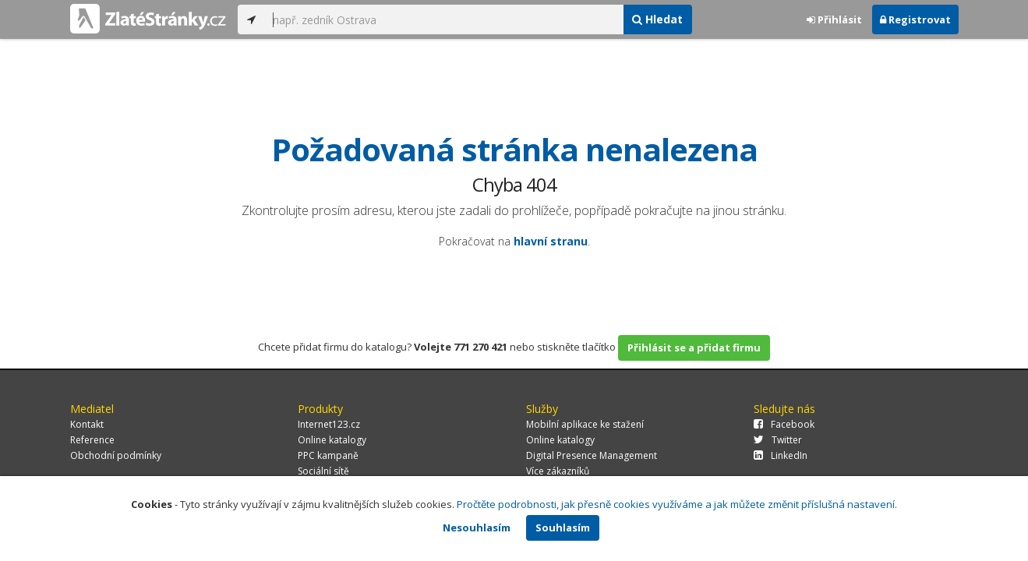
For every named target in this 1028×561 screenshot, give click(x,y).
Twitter (778, 439)
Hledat (657, 19)
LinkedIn (780, 455)
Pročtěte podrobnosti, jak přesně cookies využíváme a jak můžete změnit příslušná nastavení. (677, 504)
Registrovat (915, 19)
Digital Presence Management (591, 455)
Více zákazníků (557, 471)
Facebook (784, 424)
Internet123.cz (329, 424)
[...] (444, 19)
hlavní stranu (551, 241)
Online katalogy (332, 439)
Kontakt (87, 424)
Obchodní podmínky (115, 455)
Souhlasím (562, 527)
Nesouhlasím (476, 527)
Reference (92, 439)
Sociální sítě (323, 471)
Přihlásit (834, 19)
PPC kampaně (328, 455)
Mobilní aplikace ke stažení (585, 424)
